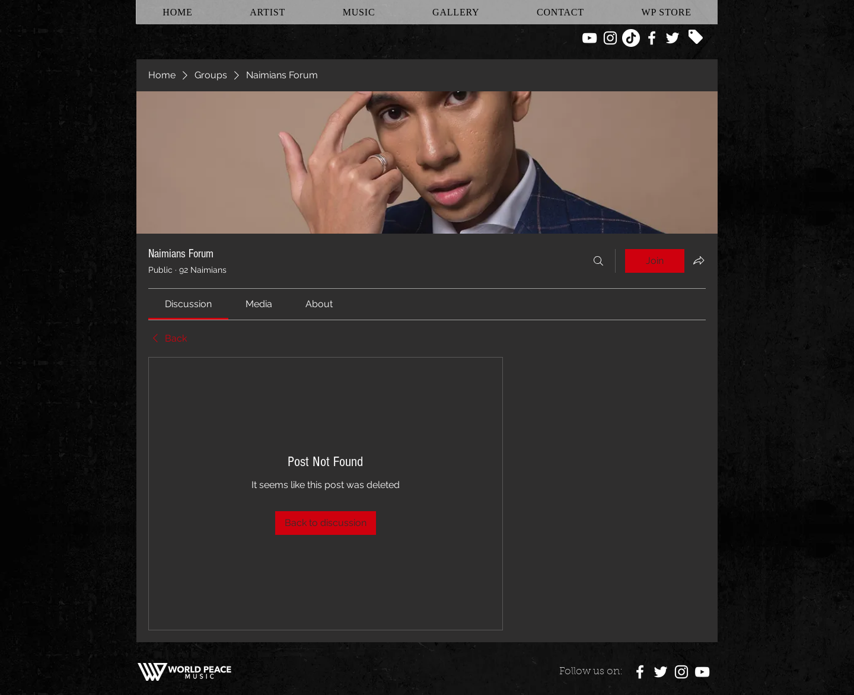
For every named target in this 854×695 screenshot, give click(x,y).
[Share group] (699, 260)
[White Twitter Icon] (672, 38)
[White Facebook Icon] (652, 38)
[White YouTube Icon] (589, 38)
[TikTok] (631, 38)
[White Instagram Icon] (610, 38)
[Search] (598, 261)
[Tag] (696, 37)
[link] (188, 304)
